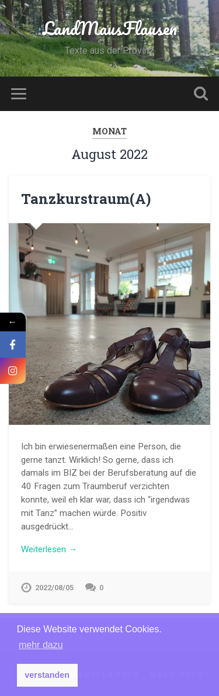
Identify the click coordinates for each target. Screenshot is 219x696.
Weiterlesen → (49, 549)
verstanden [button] (47, 675)
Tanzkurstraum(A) (86, 198)
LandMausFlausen (110, 28)
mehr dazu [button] (41, 645)
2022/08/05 (54, 587)
